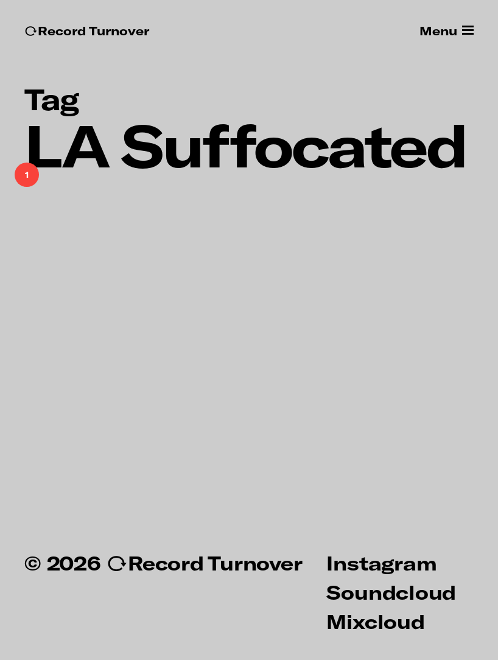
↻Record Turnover (86, 30)
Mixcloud (375, 621)
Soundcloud (391, 591)
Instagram (381, 562)
